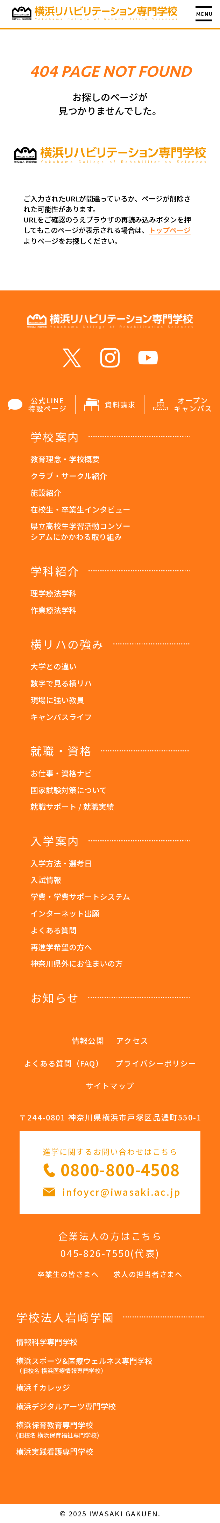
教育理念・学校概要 (65, 458)
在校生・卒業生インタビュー (80, 509)
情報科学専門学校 (47, 1341)
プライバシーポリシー (155, 1063)
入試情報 (45, 879)
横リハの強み (67, 644)
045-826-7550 (95, 1253)
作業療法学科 (53, 609)
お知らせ (54, 997)
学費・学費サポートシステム (80, 896)
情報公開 (88, 1040)
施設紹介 (45, 492)
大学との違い (53, 666)
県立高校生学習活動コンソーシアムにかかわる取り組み (80, 531)
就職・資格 (61, 750)
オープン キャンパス (182, 404)
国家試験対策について (68, 789)
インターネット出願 (65, 913)
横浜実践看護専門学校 (54, 1451)
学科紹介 (55, 571)
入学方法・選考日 (61, 863)
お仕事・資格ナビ (61, 773)
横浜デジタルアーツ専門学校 (66, 1406)
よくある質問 (53, 930)
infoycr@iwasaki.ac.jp (121, 1192)
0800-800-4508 (120, 1169)
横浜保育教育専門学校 (110, 1430)
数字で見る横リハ (61, 683)
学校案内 (55, 436)
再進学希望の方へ (61, 946)
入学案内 (55, 840)
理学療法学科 (53, 593)
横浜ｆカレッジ (43, 1387)
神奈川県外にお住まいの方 (76, 963)
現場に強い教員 (57, 699)
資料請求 (110, 404)
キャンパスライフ (61, 716)
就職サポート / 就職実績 (72, 806)
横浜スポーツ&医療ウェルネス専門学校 (110, 1366)
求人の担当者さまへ (148, 1274)
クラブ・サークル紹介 (68, 475)
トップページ (170, 230)
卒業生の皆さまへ (68, 1274)
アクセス (132, 1040)
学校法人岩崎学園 (65, 1317)
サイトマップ (110, 1085)
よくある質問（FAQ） (64, 1063)
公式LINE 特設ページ (37, 404)
